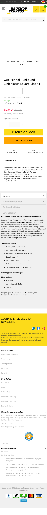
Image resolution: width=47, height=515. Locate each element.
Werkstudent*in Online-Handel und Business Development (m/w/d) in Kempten (22, 469)
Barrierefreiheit (7, 406)
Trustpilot (4, 443)
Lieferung (4, 368)
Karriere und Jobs (7, 455)
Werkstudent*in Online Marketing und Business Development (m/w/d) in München (23, 474)
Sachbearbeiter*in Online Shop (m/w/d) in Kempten (25, 464)
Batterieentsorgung (8, 401)
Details (6, 196)
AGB (3, 387)
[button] (44, 2)
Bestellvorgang (7, 359)
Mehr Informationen (12, 201)
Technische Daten (11, 207)
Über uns (4, 452)
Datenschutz (5, 392)
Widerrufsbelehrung (8, 397)
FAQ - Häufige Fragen (9, 354)
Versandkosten (12, 118)
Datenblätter (9, 212)
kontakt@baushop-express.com (12, 427)
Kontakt (4, 373)
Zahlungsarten (6, 364)
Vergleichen (28, 1)
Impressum (5, 382)
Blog (22, 1)
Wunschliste (25, 1)
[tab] (23, 195)
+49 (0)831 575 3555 (36, 9)
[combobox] (23, 19)
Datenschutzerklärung (17, 340)
